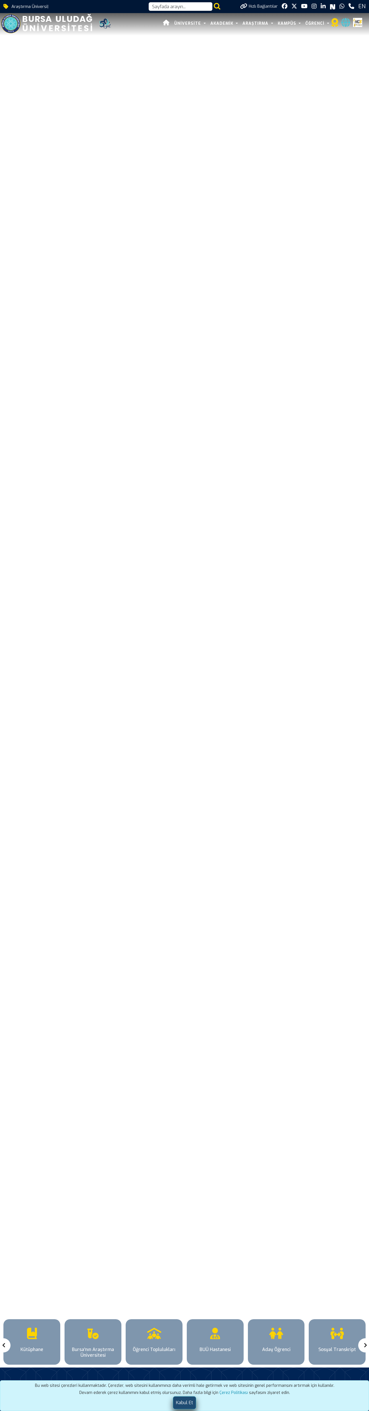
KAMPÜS (288, 23)
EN (362, 6)
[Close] (184, 1402)
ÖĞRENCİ (315, 23)
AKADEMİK (222, 23)
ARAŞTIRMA (256, 23)
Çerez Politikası (233, 1392)
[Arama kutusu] (180, 6)
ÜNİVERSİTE (188, 23)
